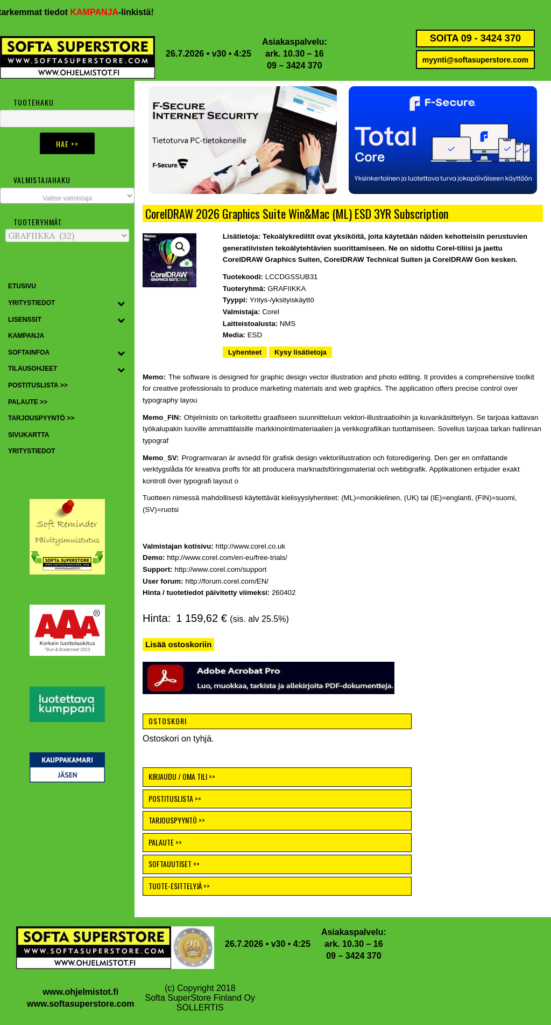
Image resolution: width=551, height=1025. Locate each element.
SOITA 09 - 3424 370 (475, 38)
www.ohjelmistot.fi (80, 991)
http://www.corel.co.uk (251, 546)
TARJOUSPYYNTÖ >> (177, 820)
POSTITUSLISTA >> (175, 798)
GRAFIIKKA (286, 289)
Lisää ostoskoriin (178, 644)
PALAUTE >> (165, 842)
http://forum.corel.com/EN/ (227, 581)
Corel (270, 312)
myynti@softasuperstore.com (475, 60)
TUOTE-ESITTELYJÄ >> (179, 885)
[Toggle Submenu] (121, 303)
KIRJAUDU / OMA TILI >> (182, 776)
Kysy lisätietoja (300, 352)
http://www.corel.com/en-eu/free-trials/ (227, 557)
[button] (443, 140)
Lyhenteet (245, 352)
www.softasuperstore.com (80, 1003)
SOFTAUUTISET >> (174, 863)
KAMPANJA (101, 12)
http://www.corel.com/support (220, 569)
